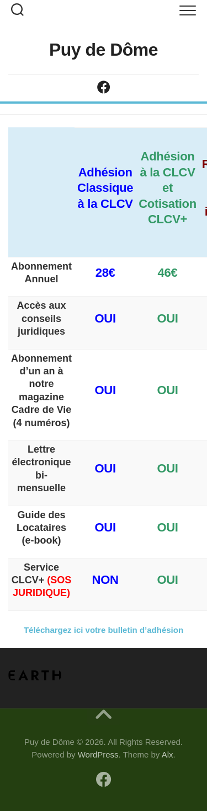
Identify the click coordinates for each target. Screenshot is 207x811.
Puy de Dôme (103, 50)
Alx (167, 754)
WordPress (98, 754)
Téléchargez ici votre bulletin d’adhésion (103, 630)
